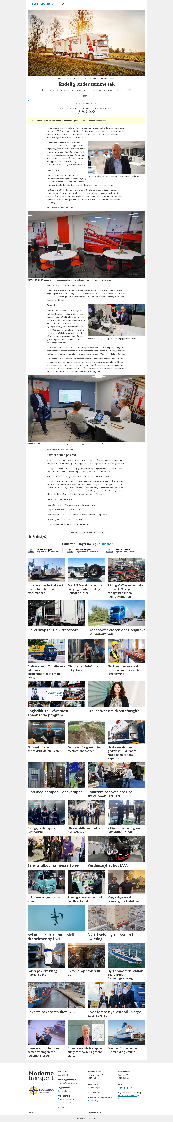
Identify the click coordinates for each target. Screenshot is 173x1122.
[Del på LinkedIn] (83, 112)
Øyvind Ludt (63, 1075)
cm (101, 532)
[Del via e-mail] (86, 112)
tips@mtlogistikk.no (96, 1087)
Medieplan (62, 1107)
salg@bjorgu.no (125, 1087)
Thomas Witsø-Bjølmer (68, 1083)
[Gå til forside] (42, 4)
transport (75, 532)
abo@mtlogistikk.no (96, 1100)
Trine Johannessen (66, 1099)
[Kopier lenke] (90, 112)
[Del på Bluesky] (93, 112)
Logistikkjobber (102, 544)
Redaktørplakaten (125, 1099)
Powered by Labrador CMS (86, 1119)
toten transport (90, 532)
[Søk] (62, 4)
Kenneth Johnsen (65, 1091)
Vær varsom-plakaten (127, 1095)
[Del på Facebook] (79, 112)
